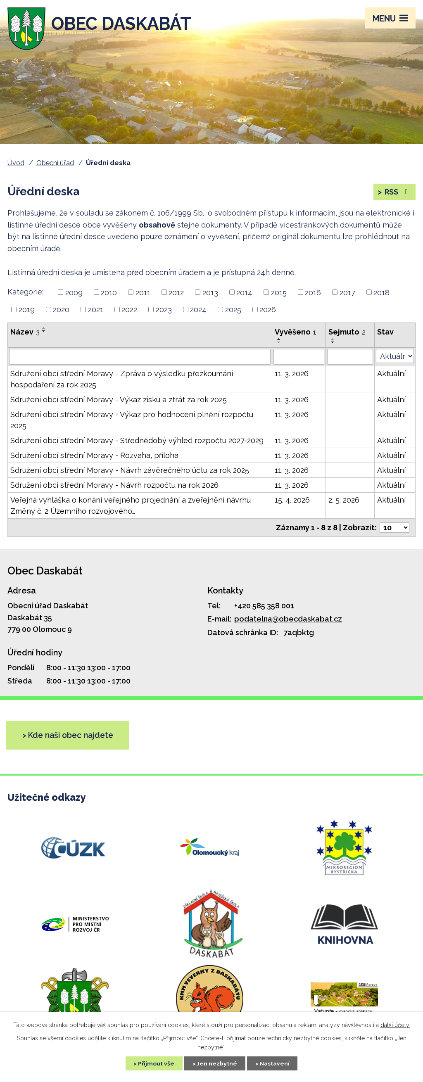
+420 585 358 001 (264, 606)
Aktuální (391, 374)
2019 (27, 310)
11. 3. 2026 (292, 374)
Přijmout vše (155, 1063)
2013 (210, 293)
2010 (109, 293)
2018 (381, 293)
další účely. (395, 1024)
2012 (176, 293)
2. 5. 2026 (343, 501)
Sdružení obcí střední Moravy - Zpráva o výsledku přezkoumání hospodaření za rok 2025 (121, 380)
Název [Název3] (25, 332)
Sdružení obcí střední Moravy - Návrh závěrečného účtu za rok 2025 (129, 471)
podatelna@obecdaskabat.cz (288, 620)
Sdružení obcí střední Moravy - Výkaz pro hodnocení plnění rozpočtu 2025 (131, 421)
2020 (61, 310)
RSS (397, 192)
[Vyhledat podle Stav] (395, 357)
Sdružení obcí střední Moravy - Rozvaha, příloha (94, 456)
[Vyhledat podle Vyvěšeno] (298, 358)
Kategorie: (25, 292)
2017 (347, 293)
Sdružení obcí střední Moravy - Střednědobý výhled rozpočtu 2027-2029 (137, 441)
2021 (95, 310)
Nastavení (276, 1063)
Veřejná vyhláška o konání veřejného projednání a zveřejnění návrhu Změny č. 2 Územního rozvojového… (130, 507)
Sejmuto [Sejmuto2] (347, 332)
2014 (244, 293)
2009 (74, 293)
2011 (142, 293)
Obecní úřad (55, 163)
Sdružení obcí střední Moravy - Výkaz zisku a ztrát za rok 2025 (118, 400)
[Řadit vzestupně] (44, 328)
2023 (164, 310)
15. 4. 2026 (292, 501)
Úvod (15, 163)
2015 (279, 293)
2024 (198, 310)
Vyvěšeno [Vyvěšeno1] (295, 332)
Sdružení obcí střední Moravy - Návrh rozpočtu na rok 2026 (114, 486)
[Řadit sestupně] (44, 332)
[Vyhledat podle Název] (140, 358)
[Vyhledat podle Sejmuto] (350, 358)
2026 (267, 310)
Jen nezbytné (217, 1063)
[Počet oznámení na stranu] (394, 529)
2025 (233, 310)
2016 (313, 293)
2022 (129, 310)
